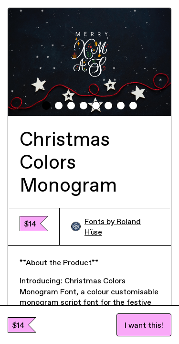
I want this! (144, 325)
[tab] (46, 105)
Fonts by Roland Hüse (106, 226)
